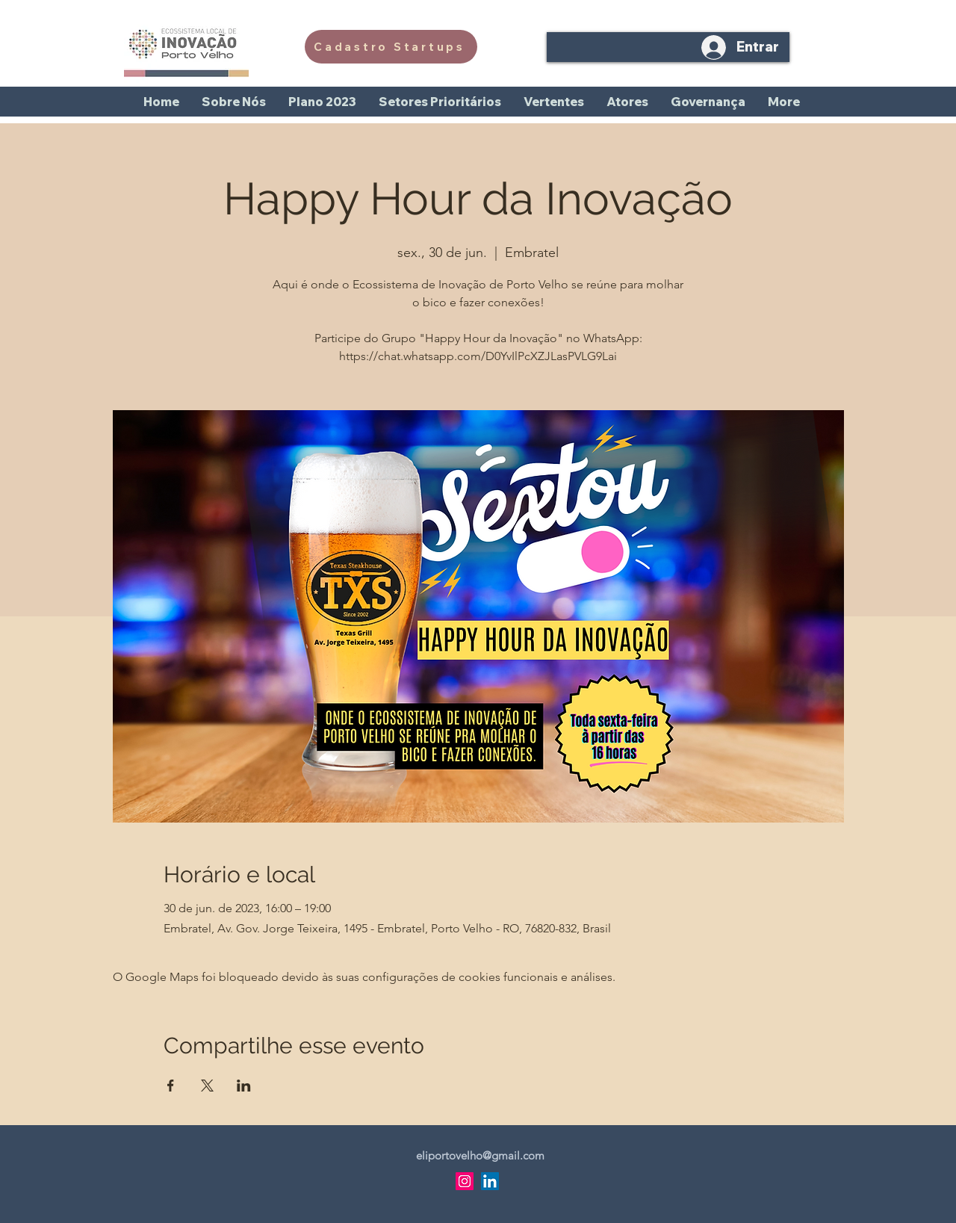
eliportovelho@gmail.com (480, 1155)
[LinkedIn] (490, 1181)
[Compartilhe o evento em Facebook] (171, 1086)
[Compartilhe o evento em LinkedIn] (244, 1086)
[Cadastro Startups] (391, 47)
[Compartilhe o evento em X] (207, 1086)
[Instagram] (465, 1181)
